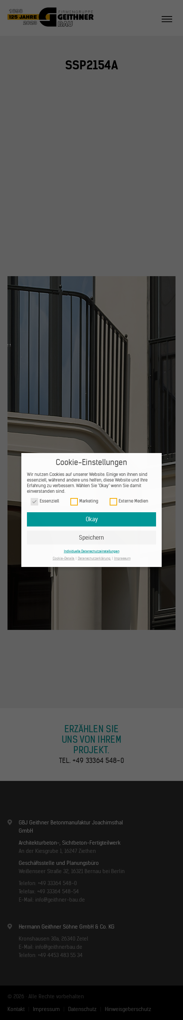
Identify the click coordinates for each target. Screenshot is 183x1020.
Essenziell (45, 501)
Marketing (84, 501)
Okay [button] (92, 519)
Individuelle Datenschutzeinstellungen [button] (91, 551)
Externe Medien (129, 501)
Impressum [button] (122, 558)
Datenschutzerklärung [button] (94, 558)
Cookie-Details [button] (64, 558)
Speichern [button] (91, 537)
